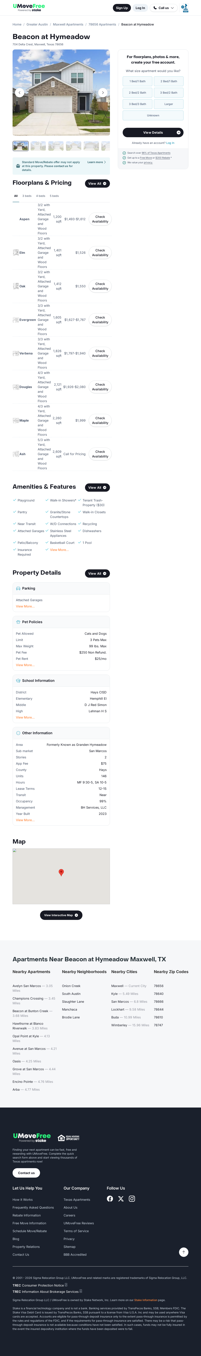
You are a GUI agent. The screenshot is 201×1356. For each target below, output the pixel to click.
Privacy (69, 1239)
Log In (140, 8)
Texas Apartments (77, 1200)
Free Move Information (29, 1223)
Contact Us (21, 1254)
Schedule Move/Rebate (30, 1231)
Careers (69, 1215)
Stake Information (145, 1300)
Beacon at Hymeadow (51, 37)
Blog (16, 1239)
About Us (70, 1207)
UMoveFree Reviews (79, 1223)
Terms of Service (76, 1231)
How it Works (23, 1200)
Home (17, 24)
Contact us (26, 1173)
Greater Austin (37, 24)
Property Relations (26, 1247)
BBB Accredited (75, 1254)
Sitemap (70, 1247)
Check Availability (100, 219)
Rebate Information (27, 1215)
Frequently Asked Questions (33, 1207)
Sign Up (122, 8)
